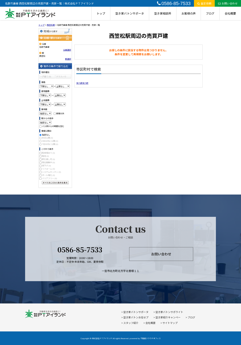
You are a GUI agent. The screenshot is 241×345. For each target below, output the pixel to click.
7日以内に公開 (50, 144)
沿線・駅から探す (55, 38)
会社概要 (230, 13)
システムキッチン (51, 171)
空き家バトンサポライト (169, 312)
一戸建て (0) (45, 76)
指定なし (46, 134)
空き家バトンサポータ (129, 13)
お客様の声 (188, 13)
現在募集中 (48, 162)
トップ (101, 13)
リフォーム (48, 168)
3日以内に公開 (50, 140)
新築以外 (60, 113)
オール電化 (48, 175)
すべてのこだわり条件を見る (55, 182)
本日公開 (47, 137)
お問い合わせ (228, 3)
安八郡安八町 (82, 83)
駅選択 (68, 58)
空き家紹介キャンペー (168, 317)
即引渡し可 (48, 159)
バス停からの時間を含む (53, 126)
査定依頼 (204, 3)
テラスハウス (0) (61, 77)
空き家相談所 (162, 13)
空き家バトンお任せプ (135, 317)
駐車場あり (48, 152)
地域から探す (55, 31)
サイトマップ (170, 323)
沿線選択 (67, 49)
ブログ (210, 13)
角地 (45, 155)
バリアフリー (49, 178)
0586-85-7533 (174, 3)
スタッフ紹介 (130, 323)
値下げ (46, 165)
